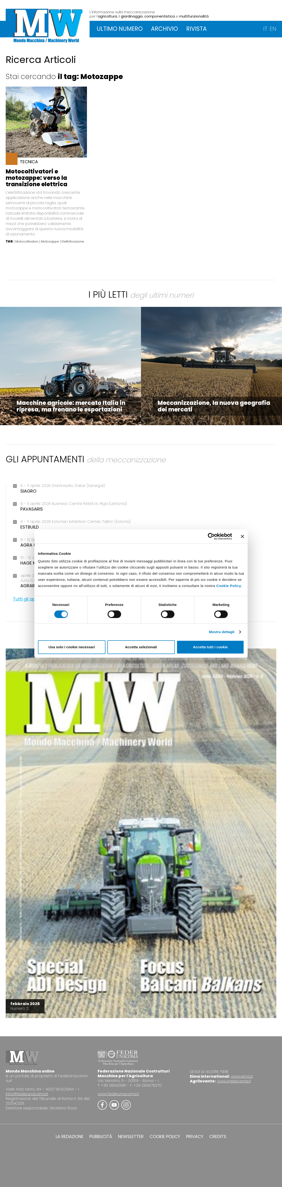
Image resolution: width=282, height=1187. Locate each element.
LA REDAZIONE (69, 1136)
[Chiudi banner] (242, 536)
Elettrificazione (73, 241)
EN (273, 29)
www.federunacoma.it (118, 1094)
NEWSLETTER (131, 1136)
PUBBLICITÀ (100, 1136)
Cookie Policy (228, 586)
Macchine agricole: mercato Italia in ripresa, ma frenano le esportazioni (71, 406)
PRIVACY (194, 1136)
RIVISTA (196, 29)
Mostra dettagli (221, 632)
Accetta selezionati (141, 647)
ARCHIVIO (164, 29)
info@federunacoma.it (27, 1094)
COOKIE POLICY (165, 1136)
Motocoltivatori (26, 241)
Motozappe (50, 241)
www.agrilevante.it (234, 1081)
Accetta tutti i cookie (210, 647)
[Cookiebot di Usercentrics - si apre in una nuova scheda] (211, 536)
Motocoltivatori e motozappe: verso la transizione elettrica (36, 178)
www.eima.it (242, 1076)
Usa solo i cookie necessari (72, 647)
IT (265, 29)
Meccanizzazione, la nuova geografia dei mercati (214, 406)
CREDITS (217, 1136)
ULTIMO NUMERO (120, 29)
